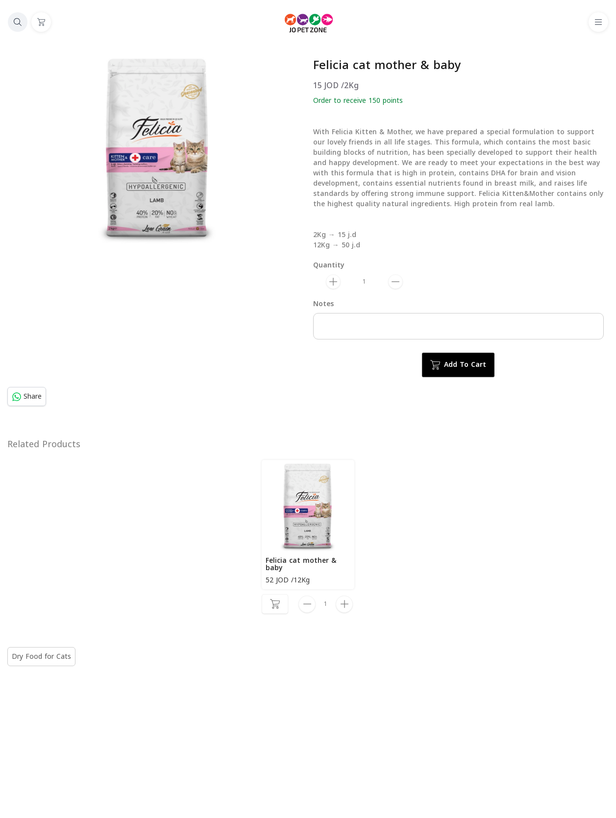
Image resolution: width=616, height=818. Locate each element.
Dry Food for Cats (41, 656)
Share (27, 396)
